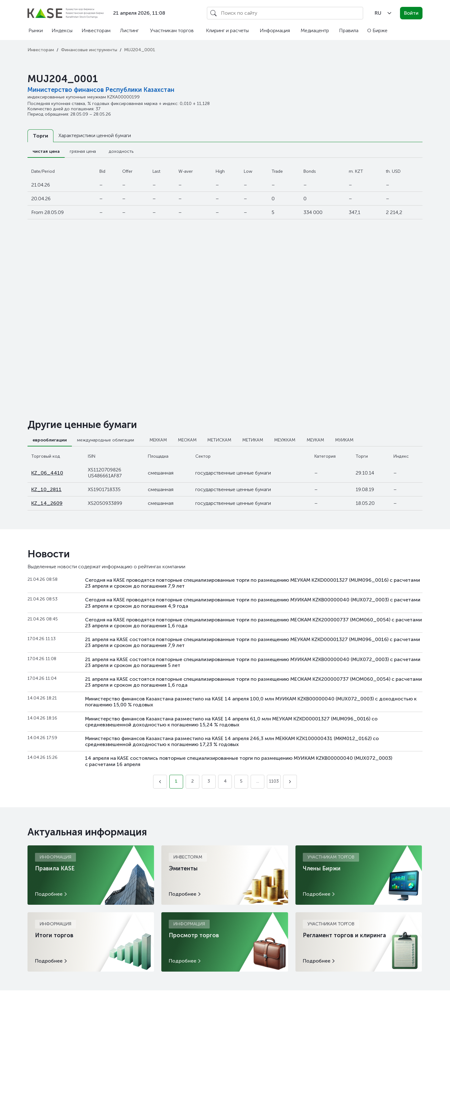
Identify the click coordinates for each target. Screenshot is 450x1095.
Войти (411, 13)
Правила (348, 30)
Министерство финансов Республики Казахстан (101, 89)
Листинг (129, 30)
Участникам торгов (172, 30)
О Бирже (377, 30)
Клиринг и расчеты (227, 30)
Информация (275, 30)
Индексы (62, 30)
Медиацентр (315, 30)
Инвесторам (96, 30)
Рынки (35, 30)
